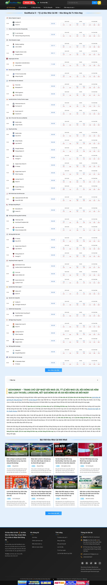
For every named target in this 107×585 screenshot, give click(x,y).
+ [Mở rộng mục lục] (97, 380)
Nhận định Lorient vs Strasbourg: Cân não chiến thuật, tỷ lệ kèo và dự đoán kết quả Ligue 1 (41, 461)
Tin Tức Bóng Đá (48, 7)
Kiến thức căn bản (90, 498)
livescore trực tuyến (94, 409)
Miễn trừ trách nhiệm (37, 547)
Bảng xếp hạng (35, 7)
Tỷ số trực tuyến (61, 550)
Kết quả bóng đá (61, 544)
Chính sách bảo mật (37, 540)
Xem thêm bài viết (53, 513)
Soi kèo (58, 7)
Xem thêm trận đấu (53, 370)
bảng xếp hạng (19, 400)
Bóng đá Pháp (40, 466)
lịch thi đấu (94, 397)
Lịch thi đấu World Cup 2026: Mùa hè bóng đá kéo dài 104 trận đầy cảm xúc (17, 493)
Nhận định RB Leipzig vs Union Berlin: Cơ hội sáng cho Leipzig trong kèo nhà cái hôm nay (65, 493)
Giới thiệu (34, 537)
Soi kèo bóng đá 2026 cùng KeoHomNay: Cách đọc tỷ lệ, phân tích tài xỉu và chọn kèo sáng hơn (66, 461)
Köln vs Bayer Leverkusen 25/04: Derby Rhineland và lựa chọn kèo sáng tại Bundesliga (16, 461)
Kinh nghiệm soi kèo (65, 466)
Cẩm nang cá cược (69, 7)
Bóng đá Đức (15, 466)
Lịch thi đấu (23, 7)
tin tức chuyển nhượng (13, 411)
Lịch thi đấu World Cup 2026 (64, 553)
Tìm (93, 2)
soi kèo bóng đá (35, 400)
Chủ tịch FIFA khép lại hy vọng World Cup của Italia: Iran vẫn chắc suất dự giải (89, 461)
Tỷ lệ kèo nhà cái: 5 (62, 537)
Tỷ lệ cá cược (11, 7)
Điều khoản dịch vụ (37, 544)
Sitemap (85, 579)
